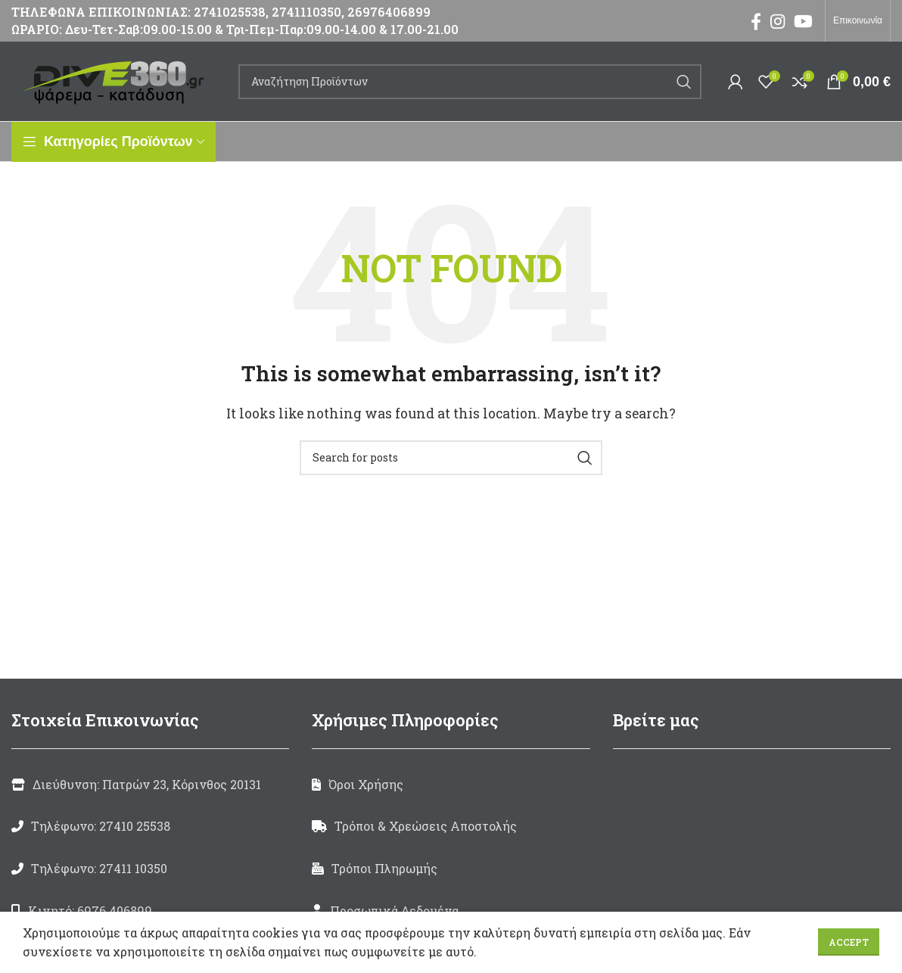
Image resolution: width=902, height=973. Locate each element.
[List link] (150, 826)
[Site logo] (117, 80)
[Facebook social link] (756, 21)
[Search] (469, 81)
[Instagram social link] (777, 21)
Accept (849, 942)
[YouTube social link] (803, 21)
